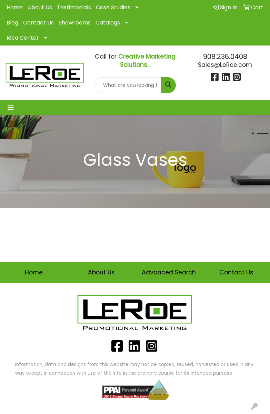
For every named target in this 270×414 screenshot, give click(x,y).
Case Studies (113, 7)
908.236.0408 (225, 56)
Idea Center (23, 38)
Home (15, 7)
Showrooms (75, 23)
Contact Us (38, 23)
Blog (12, 23)
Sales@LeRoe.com (225, 65)
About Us (40, 7)
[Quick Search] (127, 85)
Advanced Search (169, 272)
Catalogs (108, 23)
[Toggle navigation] (10, 107)
